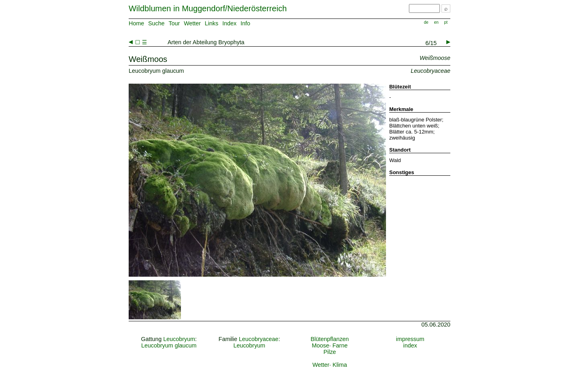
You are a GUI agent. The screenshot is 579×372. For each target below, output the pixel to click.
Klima (340, 365)
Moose (320, 345)
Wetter (192, 23)
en (436, 22)
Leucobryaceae (258, 339)
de (426, 22)
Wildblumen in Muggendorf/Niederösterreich (208, 8)
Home (136, 23)
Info (245, 23)
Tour (174, 23)
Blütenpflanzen (329, 339)
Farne (340, 345)
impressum (410, 339)
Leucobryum (179, 339)
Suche (156, 23)
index (410, 345)
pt (446, 22)
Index (229, 23)
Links (211, 23)
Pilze (329, 352)
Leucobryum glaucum (169, 345)
